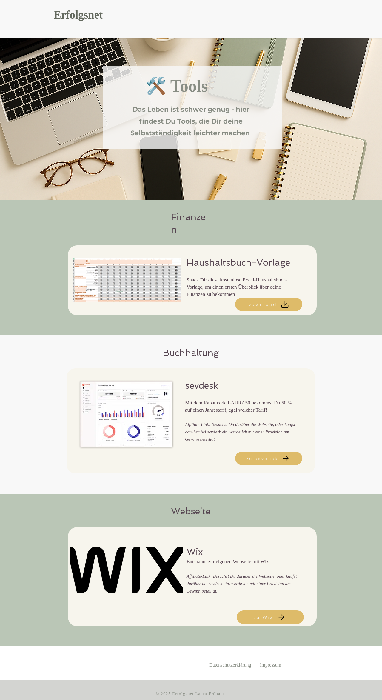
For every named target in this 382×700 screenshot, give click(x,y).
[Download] (268, 304)
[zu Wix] (270, 617)
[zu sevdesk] (268, 458)
